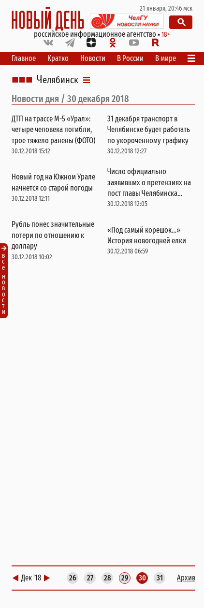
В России (130, 58)
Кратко (58, 58)
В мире (165, 58)
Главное (24, 58)
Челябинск (57, 80)
